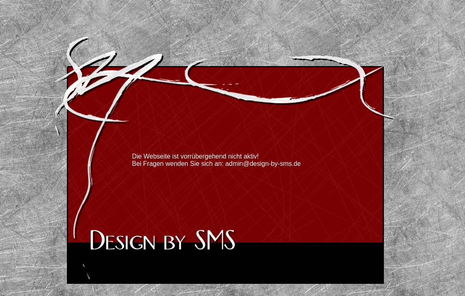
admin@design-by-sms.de (263, 163)
